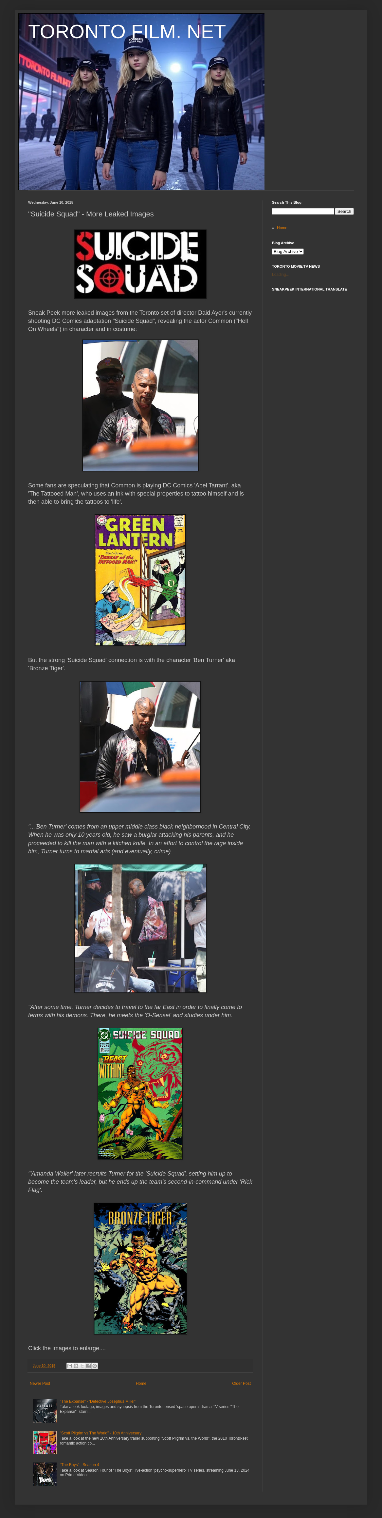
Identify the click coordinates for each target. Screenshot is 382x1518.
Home (141, 1383)
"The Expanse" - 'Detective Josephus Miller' (98, 1401)
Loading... (280, 274)
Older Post (241, 1383)
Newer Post (40, 1383)
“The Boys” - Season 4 (79, 1465)
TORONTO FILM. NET (127, 31)
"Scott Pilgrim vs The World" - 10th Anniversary (101, 1433)
